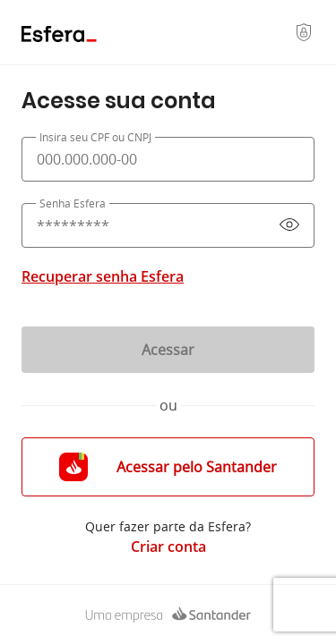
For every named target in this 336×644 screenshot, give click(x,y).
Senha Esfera (72, 203)
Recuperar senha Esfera (103, 276)
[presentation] (168, 159)
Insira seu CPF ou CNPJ (95, 137)
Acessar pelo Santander (168, 467)
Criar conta (168, 546)
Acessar (168, 350)
